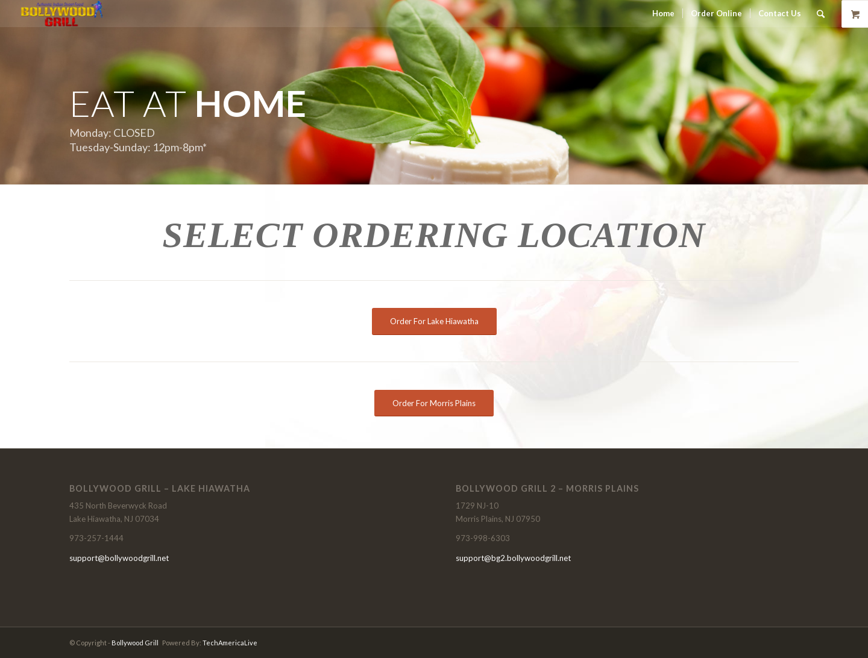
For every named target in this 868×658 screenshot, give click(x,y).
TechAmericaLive (230, 643)
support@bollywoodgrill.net (119, 558)
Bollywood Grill (135, 643)
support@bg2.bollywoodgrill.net (513, 558)
